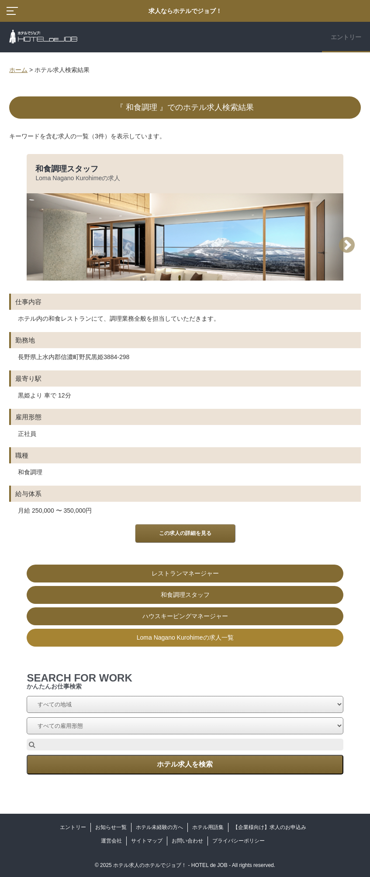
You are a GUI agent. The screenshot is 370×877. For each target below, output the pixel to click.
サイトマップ (147, 841)
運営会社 (111, 841)
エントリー (346, 37)
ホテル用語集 (208, 827)
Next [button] (350, 245)
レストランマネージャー (185, 573)
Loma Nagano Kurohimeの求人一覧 (185, 637)
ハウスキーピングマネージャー (185, 616)
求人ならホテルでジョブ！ (185, 10)
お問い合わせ (187, 841)
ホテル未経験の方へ (159, 827)
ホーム (18, 69)
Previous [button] (27, 245)
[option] (185, 400)
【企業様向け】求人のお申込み (269, 827)
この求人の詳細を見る (185, 533)
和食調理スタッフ (66, 168)
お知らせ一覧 (111, 827)
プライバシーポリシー (238, 841)
